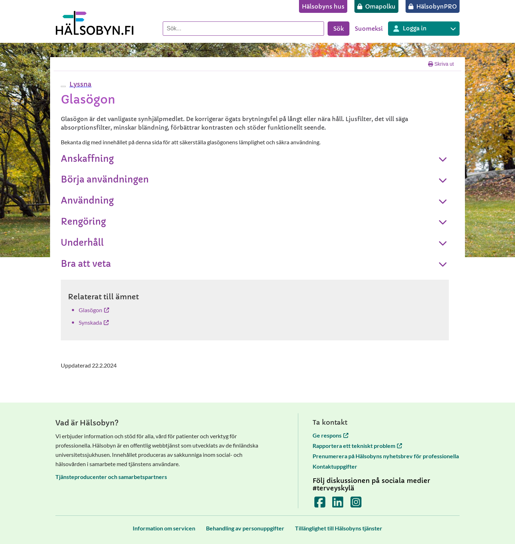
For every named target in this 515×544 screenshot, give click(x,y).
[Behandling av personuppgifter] (245, 528)
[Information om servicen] (164, 528)
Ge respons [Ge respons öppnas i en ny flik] (330, 435)
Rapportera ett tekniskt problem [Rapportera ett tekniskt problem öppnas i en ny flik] (357, 445)
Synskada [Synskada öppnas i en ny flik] (94, 322)
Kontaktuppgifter (335, 466)
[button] (79, 84)
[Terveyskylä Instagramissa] (356, 504)
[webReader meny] (63, 86)
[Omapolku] (376, 6)
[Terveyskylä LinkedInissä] (337, 504)
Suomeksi (369, 28)
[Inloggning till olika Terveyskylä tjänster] (424, 28)
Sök (338, 28)
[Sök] (243, 28)
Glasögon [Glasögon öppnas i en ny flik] (94, 309)
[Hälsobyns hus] (323, 6)
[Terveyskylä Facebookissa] (319, 504)
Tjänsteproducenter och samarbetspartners (111, 476)
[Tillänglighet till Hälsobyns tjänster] (338, 528)
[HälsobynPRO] (433, 6)
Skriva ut (441, 64)
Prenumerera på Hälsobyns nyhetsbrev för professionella (386, 456)
